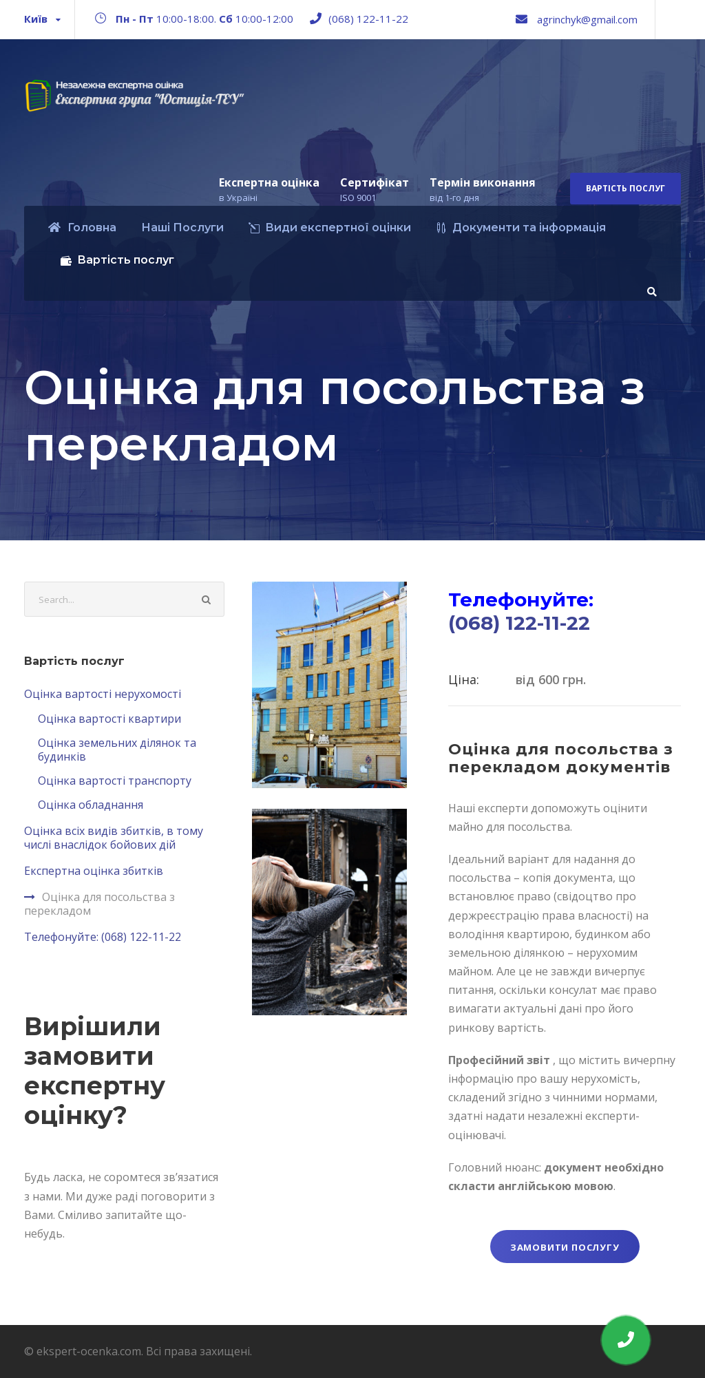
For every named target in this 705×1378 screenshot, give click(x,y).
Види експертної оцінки (330, 227)
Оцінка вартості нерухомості (102, 693)
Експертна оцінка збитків (93, 870)
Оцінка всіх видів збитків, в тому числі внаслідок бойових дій (113, 837)
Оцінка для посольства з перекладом (99, 903)
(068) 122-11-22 (368, 18)
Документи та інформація (521, 227)
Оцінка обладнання (90, 804)
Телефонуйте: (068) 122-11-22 (102, 936)
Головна (82, 227)
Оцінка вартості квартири (109, 718)
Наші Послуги (182, 227)
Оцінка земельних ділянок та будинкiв (117, 749)
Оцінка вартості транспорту (114, 780)
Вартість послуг (625, 188)
